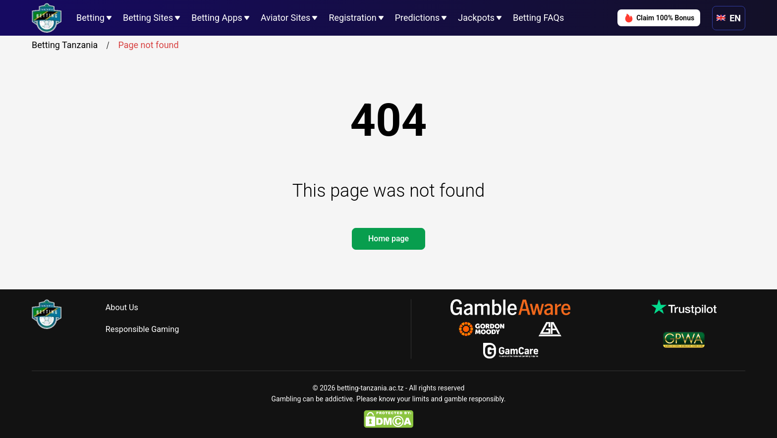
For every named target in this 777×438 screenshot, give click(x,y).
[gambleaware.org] (510, 307)
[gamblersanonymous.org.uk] (550, 329)
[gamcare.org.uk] (510, 351)
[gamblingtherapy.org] (488, 329)
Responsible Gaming (149, 329)
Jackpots (476, 17)
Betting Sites (148, 17)
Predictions (417, 17)
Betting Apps (216, 17)
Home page (388, 238)
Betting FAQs (538, 17)
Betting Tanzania (72, 45)
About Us (126, 307)
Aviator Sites (286, 17)
